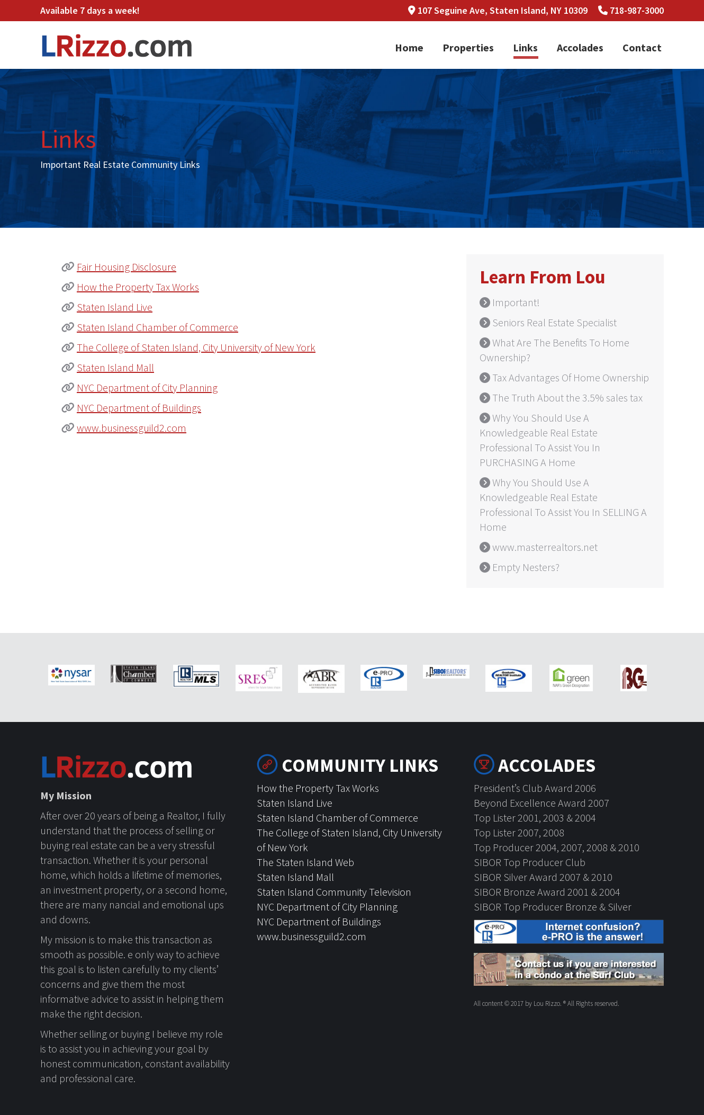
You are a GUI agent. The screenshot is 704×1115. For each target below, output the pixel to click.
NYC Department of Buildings (139, 407)
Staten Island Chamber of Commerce (157, 327)
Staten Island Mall (115, 367)
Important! (516, 302)
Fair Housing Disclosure (126, 266)
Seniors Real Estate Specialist (554, 322)
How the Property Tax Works (138, 286)
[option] (71, 675)
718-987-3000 (637, 10)
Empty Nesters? (525, 567)
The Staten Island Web (305, 862)
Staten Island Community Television (334, 891)
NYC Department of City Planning (147, 387)
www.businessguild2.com (131, 427)
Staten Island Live (114, 307)
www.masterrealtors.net (545, 547)
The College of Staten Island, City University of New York (196, 347)
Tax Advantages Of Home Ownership (570, 377)
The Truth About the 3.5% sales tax (567, 397)
